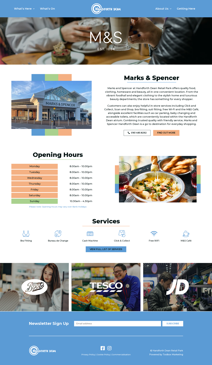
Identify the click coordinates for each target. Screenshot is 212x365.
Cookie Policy (103, 354)
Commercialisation (121, 354)
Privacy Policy (88, 354)
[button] (34, 8)
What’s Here (25, 8)
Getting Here (184, 8)
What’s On (51, 8)
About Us (159, 8)
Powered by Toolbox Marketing (165, 354)
